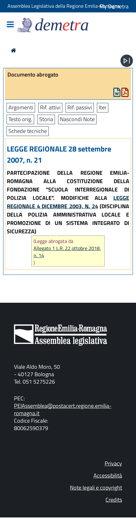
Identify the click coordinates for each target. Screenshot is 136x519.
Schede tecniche (27, 131)
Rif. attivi (50, 107)
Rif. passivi (79, 107)
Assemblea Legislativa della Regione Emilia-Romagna (63, 6)
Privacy (113, 463)
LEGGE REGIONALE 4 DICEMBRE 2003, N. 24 (68, 202)
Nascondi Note (77, 119)
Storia (46, 119)
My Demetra (114, 6)
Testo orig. (20, 119)
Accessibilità (107, 475)
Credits (114, 499)
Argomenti (20, 107)
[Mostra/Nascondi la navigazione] (10, 24)
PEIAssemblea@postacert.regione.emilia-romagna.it (62, 409)
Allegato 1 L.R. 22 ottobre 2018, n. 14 (67, 252)
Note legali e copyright (96, 487)
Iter (103, 107)
